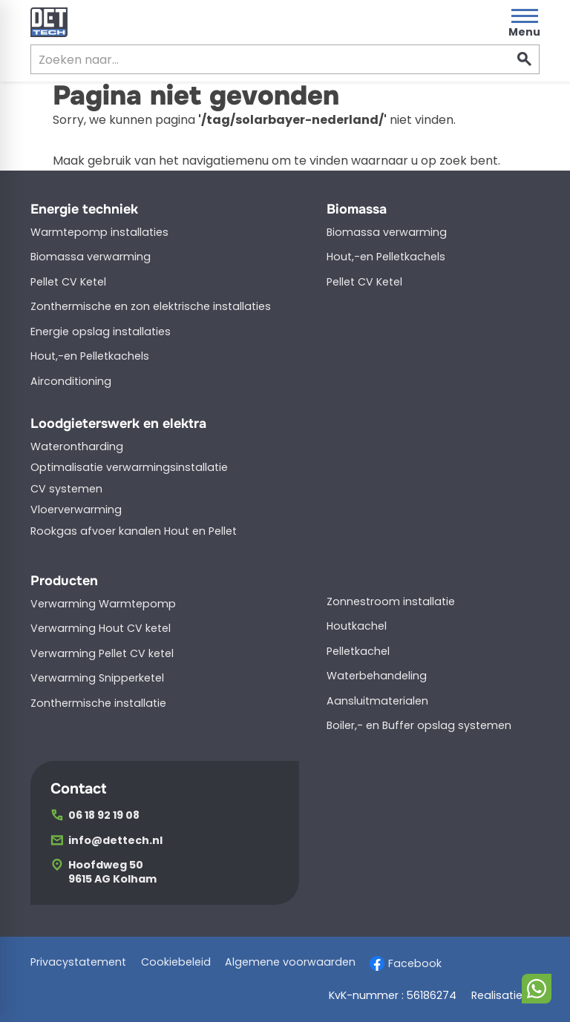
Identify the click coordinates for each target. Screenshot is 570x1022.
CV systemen (66, 488)
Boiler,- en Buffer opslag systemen (419, 725)
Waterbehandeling (377, 675)
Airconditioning (70, 381)
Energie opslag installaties (100, 331)
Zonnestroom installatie (391, 601)
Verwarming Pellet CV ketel (102, 653)
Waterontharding (76, 446)
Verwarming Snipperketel (97, 678)
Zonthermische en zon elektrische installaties (150, 306)
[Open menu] (525, 22)
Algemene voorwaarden (290, 962)
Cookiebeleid (176, 962)
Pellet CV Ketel (68, 282)
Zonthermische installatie (98, 703)
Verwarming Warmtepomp (103, 603)
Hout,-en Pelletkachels (89, 356)
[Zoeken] (256, 59)
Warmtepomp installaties (99, 232)
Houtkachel (357, 626)
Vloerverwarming (76, 509)
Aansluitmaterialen (377, 701)
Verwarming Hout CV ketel (100, 628)
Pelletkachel (358, 651)
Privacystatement (78, 962)
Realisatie (505, 995)
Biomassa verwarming (90, 256)
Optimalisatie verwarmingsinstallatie (129, 467)
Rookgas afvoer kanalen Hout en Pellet (133, 531)
